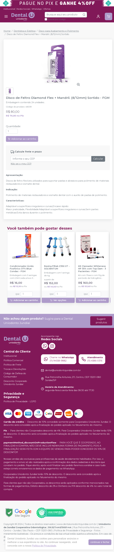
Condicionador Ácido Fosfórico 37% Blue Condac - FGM (22, 269)
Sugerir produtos (101, 321)
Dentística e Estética (24, 31)
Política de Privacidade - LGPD (20, 401)
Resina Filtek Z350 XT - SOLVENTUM (57, 267)
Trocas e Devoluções (15, 369)
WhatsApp (37, 9)
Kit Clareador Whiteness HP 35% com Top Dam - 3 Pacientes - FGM (92, 269)
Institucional (9, 9)
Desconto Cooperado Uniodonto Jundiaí (15, 383)
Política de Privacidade (44, 545)
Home (7, 31)
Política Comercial (13, 360)
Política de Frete (12, 364)
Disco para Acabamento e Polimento (59, 31)
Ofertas (46, 9)
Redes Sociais (23, 9)
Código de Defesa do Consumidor (15, 375)
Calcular (98, 158)
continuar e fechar (99, 542)
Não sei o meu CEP (21, 163)
